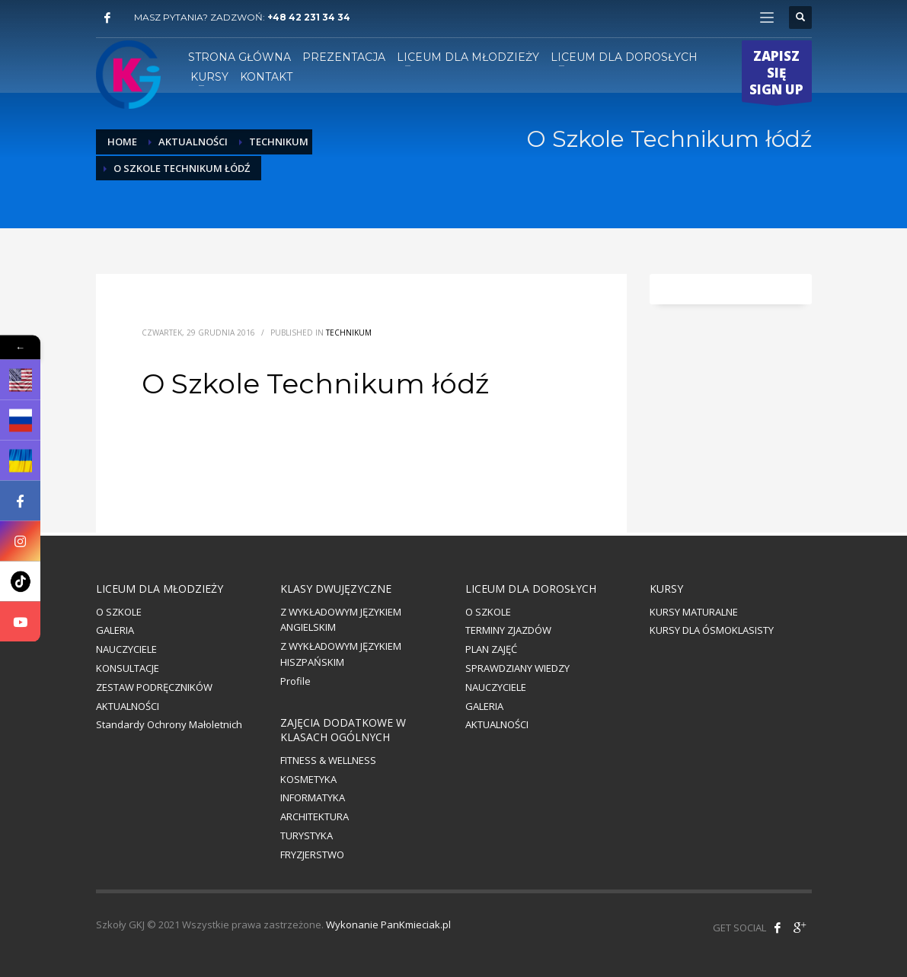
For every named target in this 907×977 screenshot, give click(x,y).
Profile (295, 681)
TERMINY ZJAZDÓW (508, 630)
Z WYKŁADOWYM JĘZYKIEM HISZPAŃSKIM (340, 654)
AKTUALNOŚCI (127, 706)
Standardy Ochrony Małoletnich (169, 724)
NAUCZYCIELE (126, 649)
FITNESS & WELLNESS (328, 760)
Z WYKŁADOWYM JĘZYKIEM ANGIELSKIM (340, 620)
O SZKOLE (119, 612)
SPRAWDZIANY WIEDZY (517, 668)
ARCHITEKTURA (314, 816)
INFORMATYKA (312, 797)
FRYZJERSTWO (312, 854)
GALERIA (115, 630)
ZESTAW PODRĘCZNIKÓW (154, 687)
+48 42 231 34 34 (308, 17)
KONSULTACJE (127, 668)
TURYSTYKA (306, 835)
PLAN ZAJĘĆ (491, 649)
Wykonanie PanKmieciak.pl (388, 924)
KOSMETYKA (308, 779)
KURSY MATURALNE (694, 612)
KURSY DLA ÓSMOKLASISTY (712, 630)
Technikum (349, 332)
